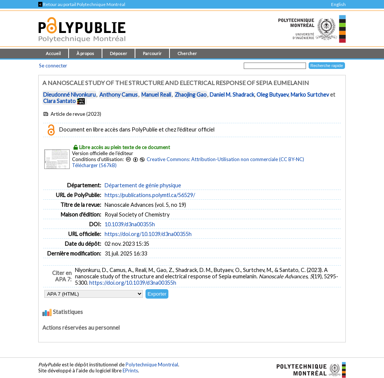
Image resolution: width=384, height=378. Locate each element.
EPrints (130, 371)
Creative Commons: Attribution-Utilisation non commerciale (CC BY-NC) (225, 159)
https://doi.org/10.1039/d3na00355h (148, 234)
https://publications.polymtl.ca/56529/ (150, 195)
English (338, 4)
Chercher (187, 53)
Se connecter (53, 66)
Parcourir (152, 53)
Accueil (53, 53)
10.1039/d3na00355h (130, 224)
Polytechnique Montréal (152, 365)
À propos (85, 53)
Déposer (118, 53)
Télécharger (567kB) (94, 165)
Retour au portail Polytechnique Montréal (81, 4)
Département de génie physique (143, 185)
